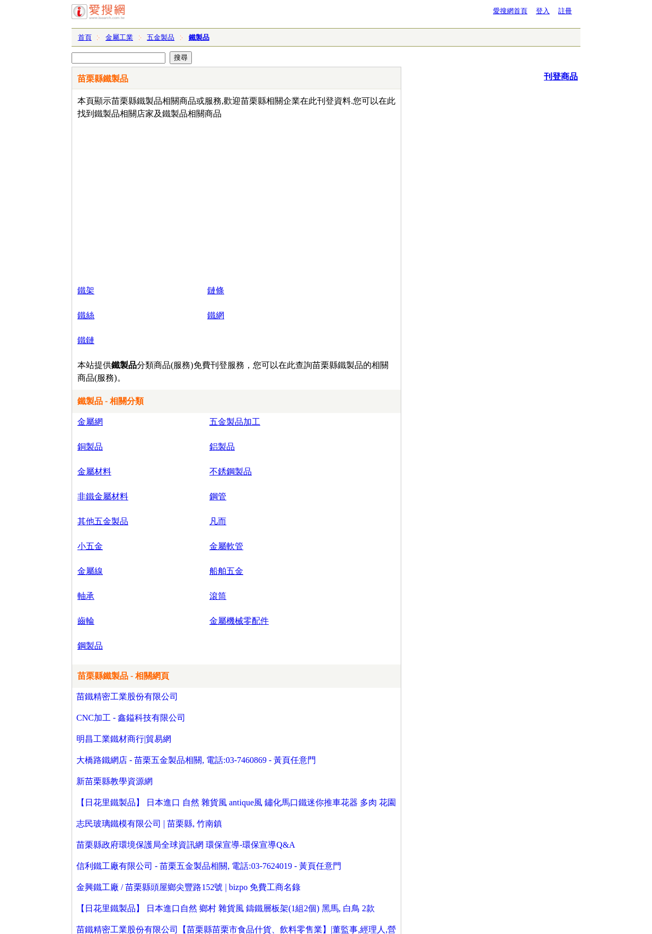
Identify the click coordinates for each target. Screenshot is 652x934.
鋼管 (217, 496)
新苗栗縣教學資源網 (114, 781)
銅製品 (90, 446)
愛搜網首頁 (510, 11)
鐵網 (215, 315)
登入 (543, 11)
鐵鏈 (85, 340)
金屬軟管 (226, 546)
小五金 (90, 546)
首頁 (85, 37)
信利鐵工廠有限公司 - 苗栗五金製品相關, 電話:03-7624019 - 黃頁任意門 (208, 865)
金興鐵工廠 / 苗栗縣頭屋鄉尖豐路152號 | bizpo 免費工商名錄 (188, 887)
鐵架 (85, 290)
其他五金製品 (102, 521)
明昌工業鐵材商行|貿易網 (123, 738)
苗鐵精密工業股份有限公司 (127, 696)
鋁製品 (222, 446)
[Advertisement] (206, 199)
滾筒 (217, 595)
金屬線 (90, 571)
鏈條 (215, 290)
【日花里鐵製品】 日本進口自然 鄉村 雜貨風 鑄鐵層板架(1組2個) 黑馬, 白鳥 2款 (225, 908)
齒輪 (85, 620)
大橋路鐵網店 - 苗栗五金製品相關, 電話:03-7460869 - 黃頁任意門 (196, 760)
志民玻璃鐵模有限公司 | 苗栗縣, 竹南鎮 (149, 823)
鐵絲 (85, 315)
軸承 (85, 595)
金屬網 (90, 421)
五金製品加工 (234, 421)
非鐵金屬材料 (102, 496)
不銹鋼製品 (230, 471)
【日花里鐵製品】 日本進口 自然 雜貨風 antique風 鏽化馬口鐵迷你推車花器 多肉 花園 (236, 802)
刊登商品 (561, 76)
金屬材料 (94, 471)
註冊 (565, 11)
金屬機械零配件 (239, 620)
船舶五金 (226, 571)
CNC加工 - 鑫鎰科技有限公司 (131, 717)
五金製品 (160, 37)
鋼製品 (90, 645)
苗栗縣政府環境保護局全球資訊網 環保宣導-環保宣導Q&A (185, 844)
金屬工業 (119, 37)
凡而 (217, 521)
